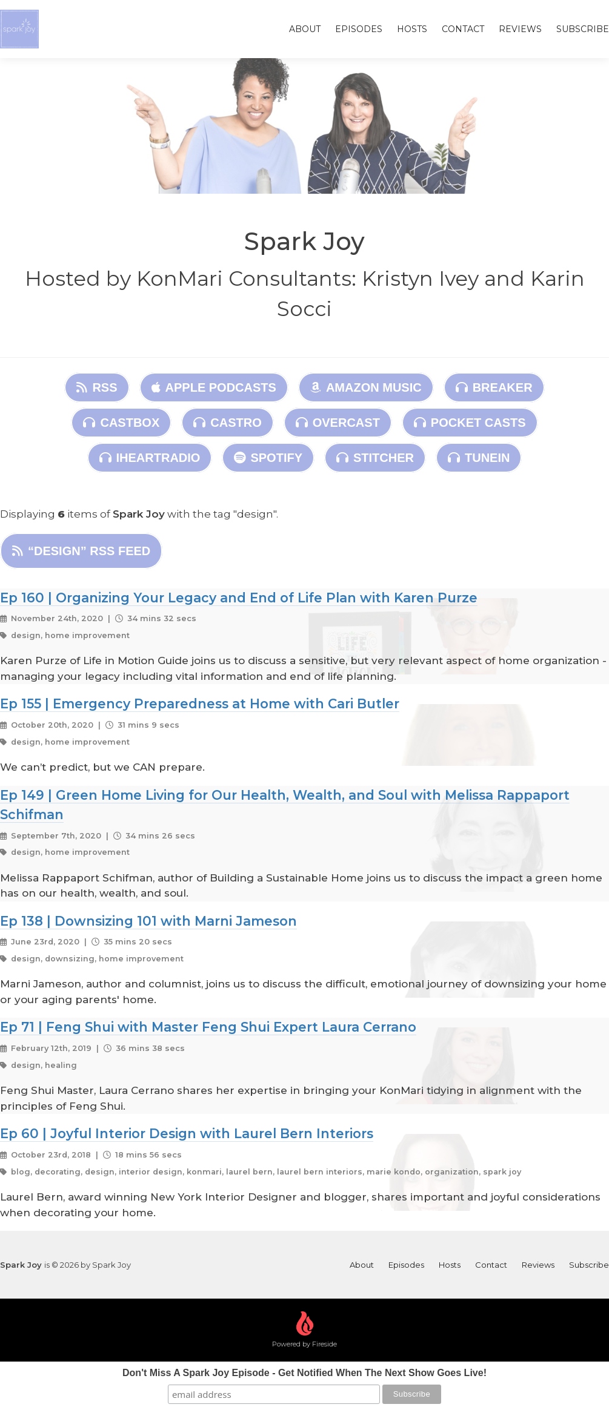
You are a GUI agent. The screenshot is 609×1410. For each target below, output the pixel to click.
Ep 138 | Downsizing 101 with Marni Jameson (148, 921)
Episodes (358, 29)
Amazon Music (366, 387)
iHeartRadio (150, 457)
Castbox (121, 422)
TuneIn (479, 457)
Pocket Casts (470, 422)
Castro (227, 422)
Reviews (520, 29)
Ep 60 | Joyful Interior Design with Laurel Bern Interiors (186, 1133)
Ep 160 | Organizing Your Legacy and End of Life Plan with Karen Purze (239, 597)
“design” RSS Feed (81, 551)
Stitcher (375, 457)
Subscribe (582, 29)
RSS (96, 387)
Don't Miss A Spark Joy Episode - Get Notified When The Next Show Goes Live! (304, 1373)
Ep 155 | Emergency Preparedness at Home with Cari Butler (199, 703)
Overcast (338, 422)
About (305, 29)
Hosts (412, 29)
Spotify (268, 457)
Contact (463, 29)
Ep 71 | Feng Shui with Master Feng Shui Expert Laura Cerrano (208, 1027)
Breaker (494, 387)
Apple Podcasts (213, 387)
